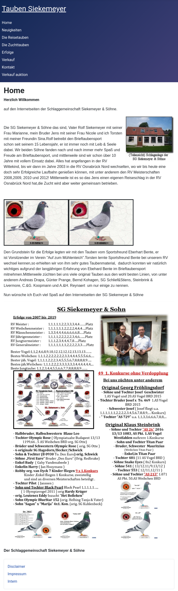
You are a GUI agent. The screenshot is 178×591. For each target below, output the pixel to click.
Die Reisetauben (15, 37)
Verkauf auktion (15, 74)
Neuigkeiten (11, 30)
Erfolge (8, 52)
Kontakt (8, 67)
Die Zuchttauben (15, 45)
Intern (12, 581)
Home (7, 22)
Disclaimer (16, 566)
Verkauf (8, 60)
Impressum (17, 574)
